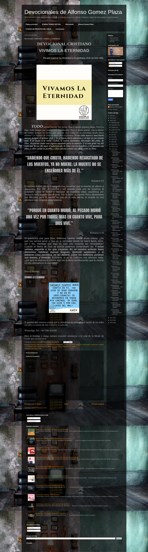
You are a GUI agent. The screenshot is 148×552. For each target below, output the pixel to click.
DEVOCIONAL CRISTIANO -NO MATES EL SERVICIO (51, 513)
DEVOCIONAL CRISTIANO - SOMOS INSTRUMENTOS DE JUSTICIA (116, 188)
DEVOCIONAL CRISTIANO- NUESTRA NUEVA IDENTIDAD (117, 160)
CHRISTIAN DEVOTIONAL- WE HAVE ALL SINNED (116, 305)
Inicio (66, 404)
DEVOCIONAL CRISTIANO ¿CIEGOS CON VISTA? (50, 466)
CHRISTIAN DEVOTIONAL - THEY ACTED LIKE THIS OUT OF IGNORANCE (57, 457)
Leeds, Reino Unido (35, 348)
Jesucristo (54, 346)
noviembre (114, 125)
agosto (113, 132)
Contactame (60, 29)
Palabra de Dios (66, 346)
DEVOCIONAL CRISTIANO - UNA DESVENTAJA (117, 287)
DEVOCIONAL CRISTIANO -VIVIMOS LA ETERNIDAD (115, 202)
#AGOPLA (33, 344)
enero (113, 149)
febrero (113, 146)
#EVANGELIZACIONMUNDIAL (55, 344)
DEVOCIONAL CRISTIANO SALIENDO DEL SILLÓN (50, 485)
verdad (73, 346)
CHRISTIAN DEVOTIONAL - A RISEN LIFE (116, 222)
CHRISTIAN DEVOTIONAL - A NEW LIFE (116, 234)
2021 (111, 318)
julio (112, 134)
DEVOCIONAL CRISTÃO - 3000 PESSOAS (47, 494)
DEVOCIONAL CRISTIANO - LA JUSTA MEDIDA (116, 262)
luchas (60, 346)
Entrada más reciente (32, 404)
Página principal (31, 24)
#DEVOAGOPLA (41, 344)
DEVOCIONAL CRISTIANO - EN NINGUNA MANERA (116, 172)
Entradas (112, 63)
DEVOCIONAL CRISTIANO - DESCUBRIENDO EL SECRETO (53, 504)
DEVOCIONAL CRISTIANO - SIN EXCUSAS (116, 299)
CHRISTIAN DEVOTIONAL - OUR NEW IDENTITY (116, 153)
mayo (113, 139)
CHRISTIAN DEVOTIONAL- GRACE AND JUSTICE (116, 269)
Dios (35, 346)
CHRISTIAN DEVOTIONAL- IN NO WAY (116, 166)
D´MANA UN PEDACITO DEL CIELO (38, 29)
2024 (111, 115)
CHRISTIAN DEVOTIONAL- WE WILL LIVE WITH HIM (116, 209)
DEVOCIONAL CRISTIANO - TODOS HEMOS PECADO (116, 312)
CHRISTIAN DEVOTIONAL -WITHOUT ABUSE (117, 245)
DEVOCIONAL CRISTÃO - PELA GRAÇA (47, 448)
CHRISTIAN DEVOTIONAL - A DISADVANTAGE (116, 281)
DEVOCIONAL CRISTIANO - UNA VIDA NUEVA (117, 240)
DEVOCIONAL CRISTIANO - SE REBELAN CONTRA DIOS (52, 429)
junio (112, 137)
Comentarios (113, 65)
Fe (46, 346)
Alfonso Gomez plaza (116, 107)
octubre (113, 127)
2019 (111, 322)
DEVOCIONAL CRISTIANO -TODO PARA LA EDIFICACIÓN (52, 476)
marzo (113, 144)
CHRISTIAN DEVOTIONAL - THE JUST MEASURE (116, 256)
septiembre (114, 130)
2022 (111, 120)
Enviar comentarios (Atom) (39, 408)
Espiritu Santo (41, 346)
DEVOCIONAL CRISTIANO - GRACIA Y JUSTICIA (115, 275)
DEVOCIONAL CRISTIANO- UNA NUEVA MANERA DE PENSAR (53, 438)
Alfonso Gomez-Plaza (86, 24)
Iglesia (49, 346)
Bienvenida (70, 24)
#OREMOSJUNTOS (69, 344)
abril (112, 141)
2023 (111, 118)
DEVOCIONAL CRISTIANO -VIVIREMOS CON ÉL (116, 216)
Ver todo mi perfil (112, 109)
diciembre (114, 122)
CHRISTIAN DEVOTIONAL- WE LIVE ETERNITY (116, 196)
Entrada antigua (98, 404)
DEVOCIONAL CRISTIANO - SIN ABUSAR (116, 250)
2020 (111, 320)
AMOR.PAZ (79, 344)
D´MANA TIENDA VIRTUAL (51, 24)
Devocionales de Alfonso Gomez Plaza (73, 12)
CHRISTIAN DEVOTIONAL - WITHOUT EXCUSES (116, 293)
